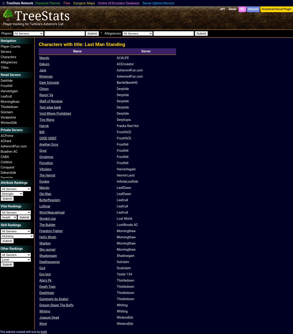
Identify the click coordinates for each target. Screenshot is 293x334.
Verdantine (8, 117)
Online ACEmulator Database (118, 3)
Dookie (44, 181)
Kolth (44, 332)
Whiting (44, 311)
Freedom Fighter (51, 231)
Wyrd (43, 324)
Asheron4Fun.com (14, 146)
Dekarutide (8, 172)
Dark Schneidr (49, 82)
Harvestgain (9, 91)
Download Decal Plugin (277, 9)
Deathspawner (49, 262)
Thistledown (9, 107)
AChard (6, 141)
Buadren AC (9, 151)
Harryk (44, 126)
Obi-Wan (45, 194)
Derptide (7, 178)
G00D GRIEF (48, 138)
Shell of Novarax (50, 101)
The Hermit (47, 175)
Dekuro (44, 64)
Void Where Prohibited (55, 113)
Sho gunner (47, 249)
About (232, 9)
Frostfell (6, 86)
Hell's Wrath (47, 237)
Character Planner (47, 3)
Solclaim (7, 112)
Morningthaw (10, 101)
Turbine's (36, 24)
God (42, 268)
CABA (5, 157)
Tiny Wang (46, 120)
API (222, 9)
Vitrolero (45, 169)
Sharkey (45, 243)
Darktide (7, 80)
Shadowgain (48, 256)
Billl (41, 132)
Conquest (7, 167)
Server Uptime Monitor (159, 3)
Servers (6, 52)
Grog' (43, 150)
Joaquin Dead (49, 317)
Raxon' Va (46, 95)
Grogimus (46, 157)
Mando (44, 58)
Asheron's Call (53, 24)
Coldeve (6, 162)
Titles (4, 67)
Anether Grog (48, 144)
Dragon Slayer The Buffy (56, 305)
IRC (242, 9)
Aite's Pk (45, 280)
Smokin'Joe (47, 218)
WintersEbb (9, 123)
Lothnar (44, 206)
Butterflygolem (49, 200)
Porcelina (46, 163)
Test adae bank (50, 107)
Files (67, 3)
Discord (253, 9)
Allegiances (9, 62)
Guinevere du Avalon (53, 299)
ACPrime (7, 136)
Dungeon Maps (84, 3)
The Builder (47, 225)
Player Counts (10, 46)
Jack (42, 70)
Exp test (45, 274)
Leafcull (6, 96)
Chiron (44, 89)
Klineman (46, 76)
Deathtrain (46, 293)
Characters (8, 57)
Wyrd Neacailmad (52, 212)
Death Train (47, 286)
